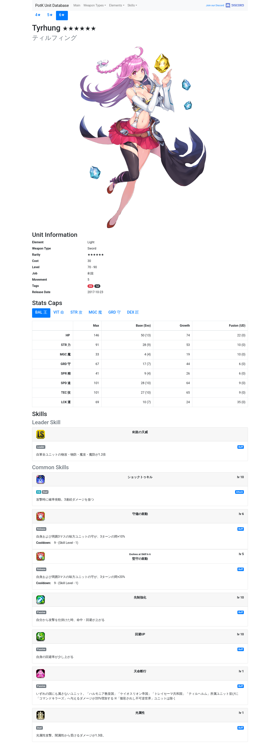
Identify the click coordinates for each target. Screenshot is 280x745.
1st (97, 286)
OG (90, 286)
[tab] (38, 15)
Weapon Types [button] (93, 5)
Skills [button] (131, 5)
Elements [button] (115, 5)
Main (77, 5)
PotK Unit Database (52, 5)
